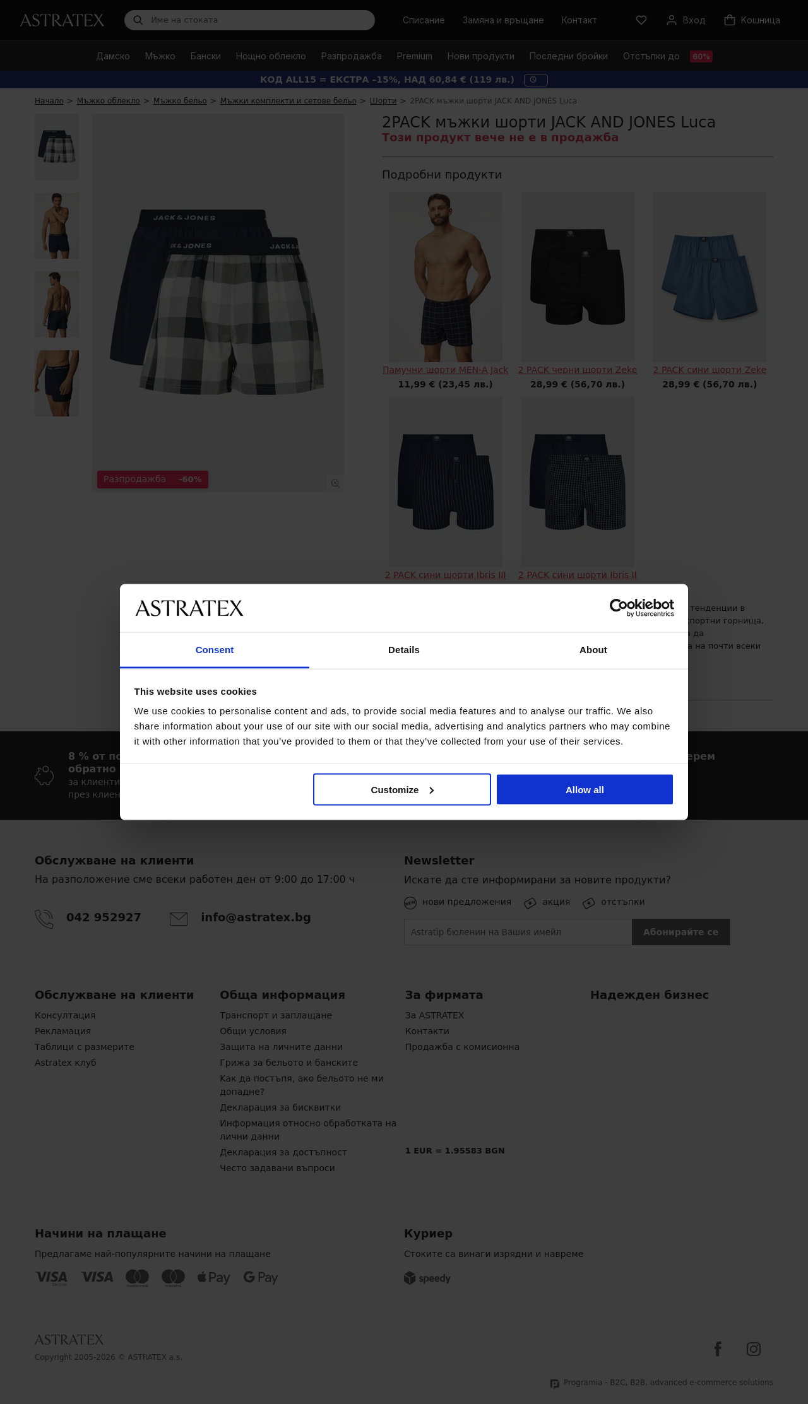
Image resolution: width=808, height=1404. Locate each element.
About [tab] (593, 649)
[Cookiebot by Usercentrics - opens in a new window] (619, 607)
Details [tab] (404, 649)
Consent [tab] (215, 649)
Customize (402, 789)
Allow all (585, 789)
